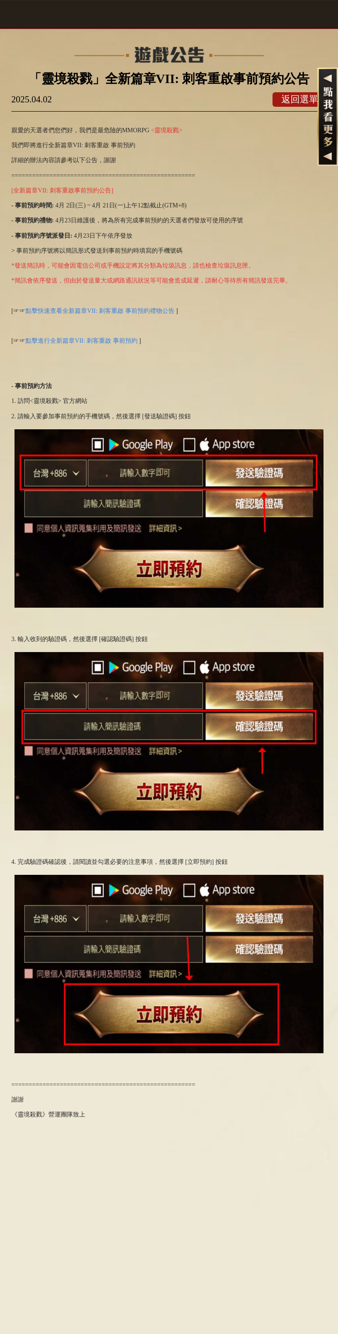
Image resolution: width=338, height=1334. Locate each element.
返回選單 (299, 99)
